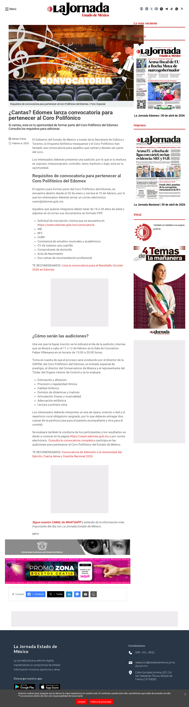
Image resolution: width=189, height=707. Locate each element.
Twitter (56, 594)
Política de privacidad (101, 701)
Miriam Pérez (19, 139)
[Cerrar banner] (185, 694)
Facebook (35, 594)
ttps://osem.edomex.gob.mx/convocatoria (66, 225)
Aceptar (81, 701)
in (69, 594)
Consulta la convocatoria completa (70, 440)
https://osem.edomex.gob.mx (89, 436)
